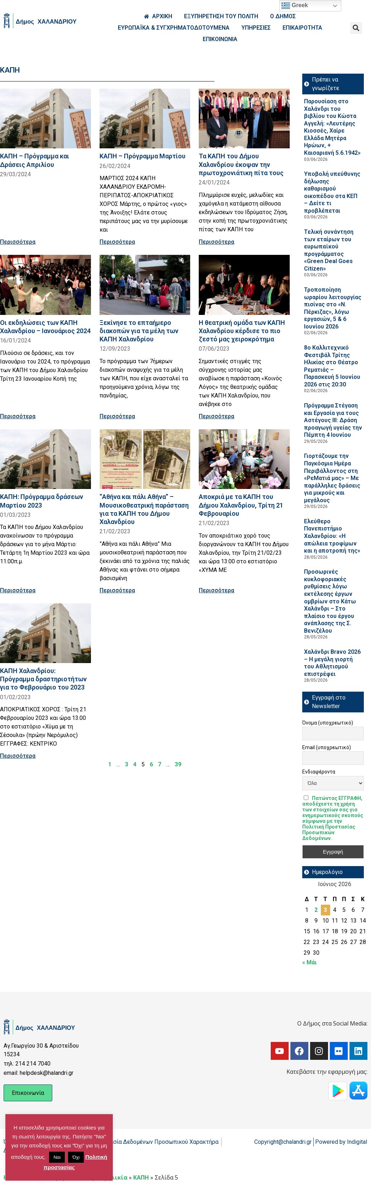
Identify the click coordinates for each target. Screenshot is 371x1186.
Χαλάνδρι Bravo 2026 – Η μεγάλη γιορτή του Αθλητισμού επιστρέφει (332, 662)
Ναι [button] (57, 1157)
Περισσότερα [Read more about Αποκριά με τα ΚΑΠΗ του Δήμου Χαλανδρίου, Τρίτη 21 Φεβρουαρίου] (216, 590)
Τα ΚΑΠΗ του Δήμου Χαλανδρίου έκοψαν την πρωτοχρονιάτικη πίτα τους (241, 164)
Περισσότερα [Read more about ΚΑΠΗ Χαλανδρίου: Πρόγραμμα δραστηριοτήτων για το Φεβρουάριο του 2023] (17, 755)
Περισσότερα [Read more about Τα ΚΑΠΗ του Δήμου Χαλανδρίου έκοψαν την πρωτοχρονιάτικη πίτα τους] (216, 241)
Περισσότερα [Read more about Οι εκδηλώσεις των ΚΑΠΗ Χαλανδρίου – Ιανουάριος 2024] (17, 416)
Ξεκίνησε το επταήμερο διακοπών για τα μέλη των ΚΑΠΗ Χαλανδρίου (139, 331)
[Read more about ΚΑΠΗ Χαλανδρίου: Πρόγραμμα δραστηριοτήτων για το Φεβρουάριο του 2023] (45, 633)
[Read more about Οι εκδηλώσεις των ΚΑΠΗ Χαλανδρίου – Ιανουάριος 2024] (45, 285)
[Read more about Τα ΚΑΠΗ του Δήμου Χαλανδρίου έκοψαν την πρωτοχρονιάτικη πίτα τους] (244, 118)
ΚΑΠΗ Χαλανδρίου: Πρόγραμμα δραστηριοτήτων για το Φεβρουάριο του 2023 (43, 679)
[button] (356, 28)
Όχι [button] (76, 1157)
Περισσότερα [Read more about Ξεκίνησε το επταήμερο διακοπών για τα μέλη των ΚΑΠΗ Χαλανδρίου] (117, 416)
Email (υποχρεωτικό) (326, 747)
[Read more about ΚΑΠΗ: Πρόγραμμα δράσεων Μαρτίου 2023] (45, 459)
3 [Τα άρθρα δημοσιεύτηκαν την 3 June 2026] (325, 909)
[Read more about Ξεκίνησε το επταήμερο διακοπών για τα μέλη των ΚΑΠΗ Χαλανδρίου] (145, 285)
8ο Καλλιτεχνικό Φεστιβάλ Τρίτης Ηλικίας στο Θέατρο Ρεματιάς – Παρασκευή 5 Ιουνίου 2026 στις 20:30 (332, 366)
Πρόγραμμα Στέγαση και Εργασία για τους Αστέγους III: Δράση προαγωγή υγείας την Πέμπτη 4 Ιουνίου (333, 420)
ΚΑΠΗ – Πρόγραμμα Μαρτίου (143, 156)
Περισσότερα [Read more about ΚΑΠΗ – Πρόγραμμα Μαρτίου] (117, 241)
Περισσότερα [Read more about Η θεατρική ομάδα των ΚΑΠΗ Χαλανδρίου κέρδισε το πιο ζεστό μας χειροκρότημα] (216, 416)
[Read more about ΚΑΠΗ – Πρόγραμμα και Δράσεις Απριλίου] (45, 118)
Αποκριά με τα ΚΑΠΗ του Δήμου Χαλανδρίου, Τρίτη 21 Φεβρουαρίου (241, 505)
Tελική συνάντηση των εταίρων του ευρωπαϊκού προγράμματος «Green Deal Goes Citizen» (328, 250)
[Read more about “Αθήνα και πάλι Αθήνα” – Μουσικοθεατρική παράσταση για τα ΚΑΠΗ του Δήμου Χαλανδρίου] (145, 459)
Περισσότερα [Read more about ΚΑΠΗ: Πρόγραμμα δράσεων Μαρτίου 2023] (17, 590)
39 (178, 764)
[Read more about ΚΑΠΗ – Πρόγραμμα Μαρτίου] (145, 118)
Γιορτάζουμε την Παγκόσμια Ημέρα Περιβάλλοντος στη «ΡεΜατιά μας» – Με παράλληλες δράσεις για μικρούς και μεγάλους (332, 478)
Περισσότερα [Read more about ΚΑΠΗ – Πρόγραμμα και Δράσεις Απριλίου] (17, 241)
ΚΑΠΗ (141, 1177)
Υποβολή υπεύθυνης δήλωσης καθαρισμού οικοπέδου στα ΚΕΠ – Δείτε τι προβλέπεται (332, 192)
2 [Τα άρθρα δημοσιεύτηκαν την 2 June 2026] (316, 909)
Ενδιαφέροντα (318, 772)
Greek (294, 5)
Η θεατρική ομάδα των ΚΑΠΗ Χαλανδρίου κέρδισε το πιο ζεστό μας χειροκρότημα (242, 331)
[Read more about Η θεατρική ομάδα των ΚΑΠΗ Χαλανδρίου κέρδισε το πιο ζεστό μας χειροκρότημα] (244, 285)
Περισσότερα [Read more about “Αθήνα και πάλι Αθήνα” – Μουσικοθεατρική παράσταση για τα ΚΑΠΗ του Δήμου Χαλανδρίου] (117, 590)
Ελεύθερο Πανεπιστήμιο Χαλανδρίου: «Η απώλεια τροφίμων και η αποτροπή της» (332, 536)
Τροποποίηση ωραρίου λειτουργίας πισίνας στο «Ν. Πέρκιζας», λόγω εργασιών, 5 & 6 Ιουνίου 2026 (332, 308)
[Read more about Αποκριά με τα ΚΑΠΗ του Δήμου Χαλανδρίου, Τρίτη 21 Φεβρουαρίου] (244, 459)
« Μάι (309, 962)
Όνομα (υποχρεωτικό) (327, 723)
